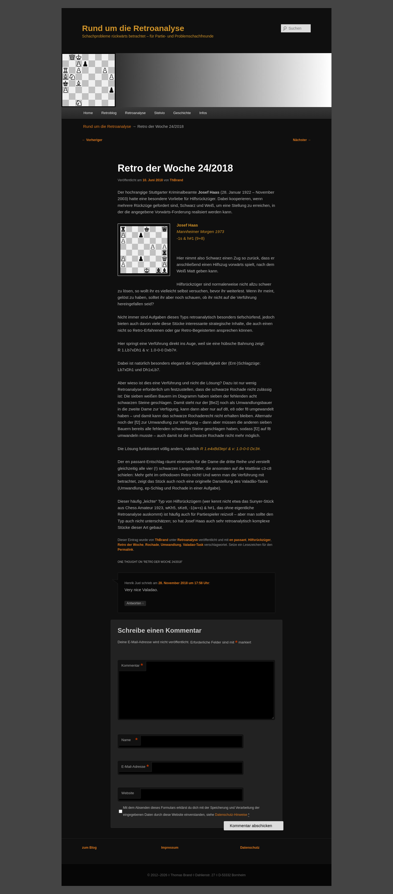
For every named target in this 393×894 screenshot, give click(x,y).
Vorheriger (92, 140)
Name (129, 740)
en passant (237, 540)
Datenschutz (249, 848)
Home (88, 113)
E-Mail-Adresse (135, 767)
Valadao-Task (193, 545)
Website (127, 793)
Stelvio (159, 113)
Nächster (302, 140)
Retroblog (108, 113)
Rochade (152, 545)
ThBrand (176, 180)
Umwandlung (171, 545)
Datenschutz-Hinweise (231, 815)
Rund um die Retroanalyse (133, 28)
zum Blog (89, 848)
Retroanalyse (135, 113)
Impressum (169, 848)
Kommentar (132, 666)
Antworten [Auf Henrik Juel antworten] (135, 603)
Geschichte (182, 113)
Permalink (125, 550)
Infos (203, 113)
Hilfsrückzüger (259, 540)
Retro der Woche (131, 545)
